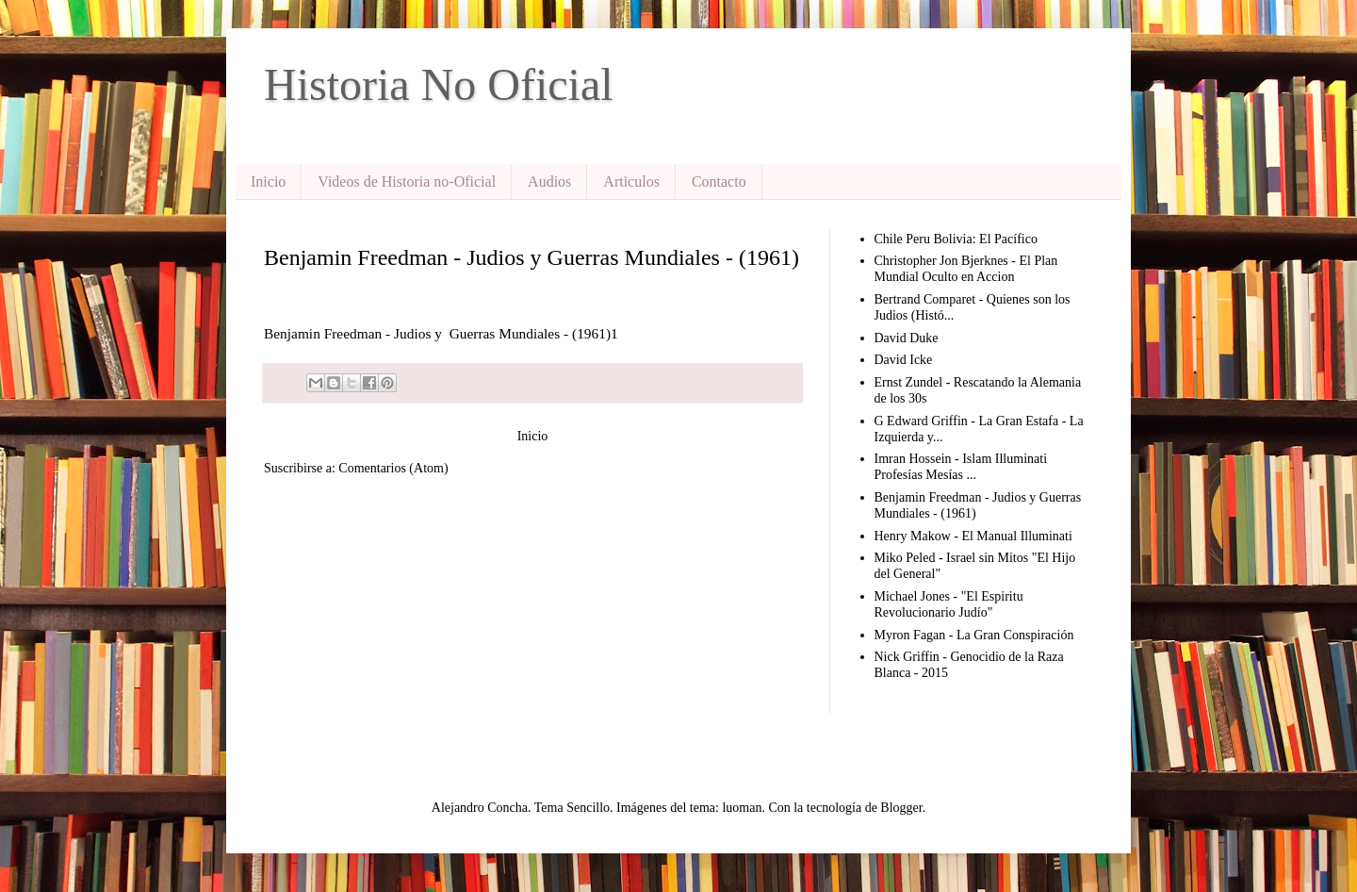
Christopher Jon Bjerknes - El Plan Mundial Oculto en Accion (966, 269)
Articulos (631, 181)
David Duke (907, 338)
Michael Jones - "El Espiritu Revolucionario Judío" (949, 604)
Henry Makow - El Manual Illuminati (973, 536)
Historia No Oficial (438, 84)
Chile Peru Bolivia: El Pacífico (956, 239)
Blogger (901, 808)
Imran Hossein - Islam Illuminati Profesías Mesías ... (961, 467)
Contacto (719, 181)
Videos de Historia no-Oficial (407, 181)
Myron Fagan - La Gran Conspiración (974, 635)
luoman (741, 808)
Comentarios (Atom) (393, 468)
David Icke (904, 360)
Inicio (268, 181)
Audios (549, 181)
